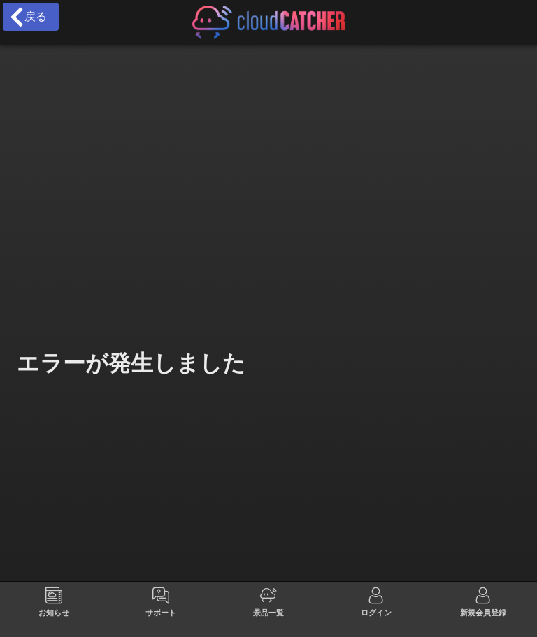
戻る (27, 16)
